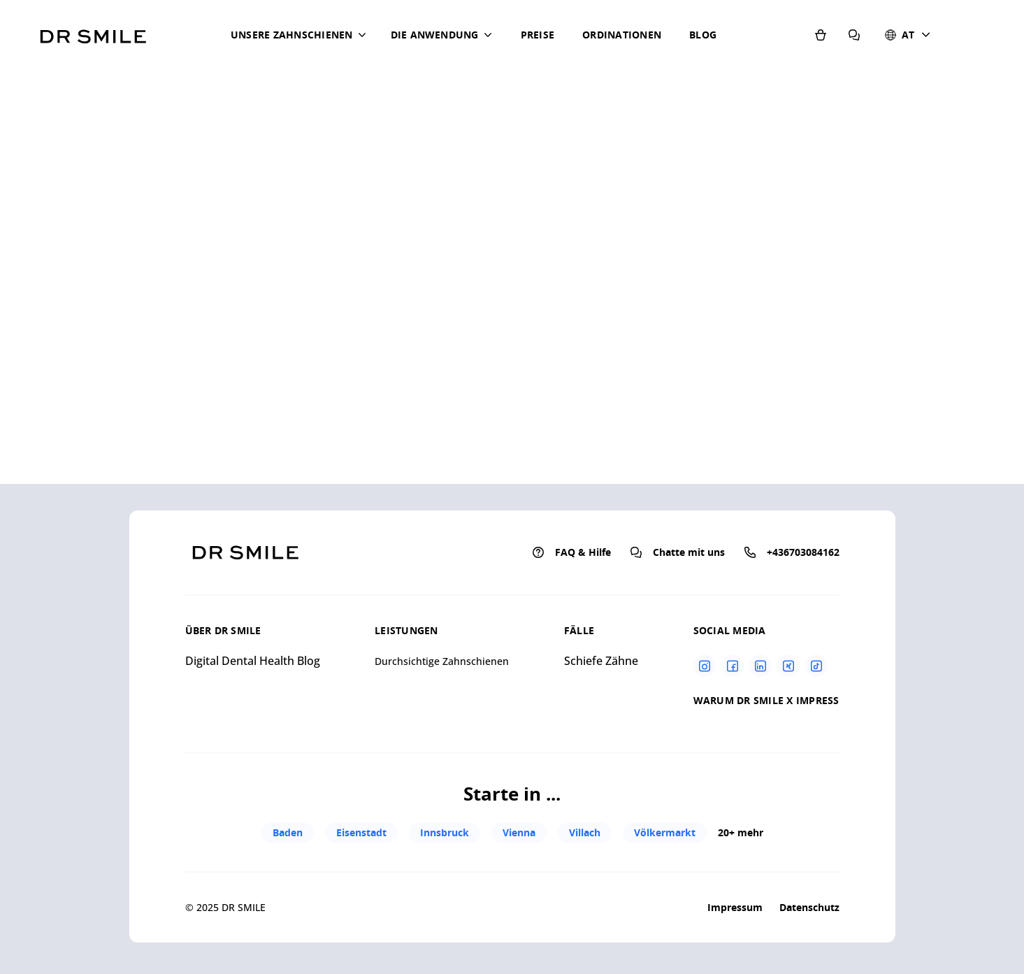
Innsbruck (444, 832)
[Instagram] (704, 665)
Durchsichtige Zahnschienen (442, 661)
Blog (702, 34)
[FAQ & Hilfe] (854, 33)
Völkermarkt (664, 832)
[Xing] (788, 665)
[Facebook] (732, 665)
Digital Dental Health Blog (252, 660)
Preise (537, 34)
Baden (288, 832)
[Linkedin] (760, 665)
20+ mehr (740, 832)
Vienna (519, 832)
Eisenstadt (361, 832)
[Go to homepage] (93, 31)
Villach (584, 832)
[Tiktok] (816, 665)
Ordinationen (621, 34)
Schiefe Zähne (601, 660)
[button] (301, 35)
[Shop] (820, 33)
